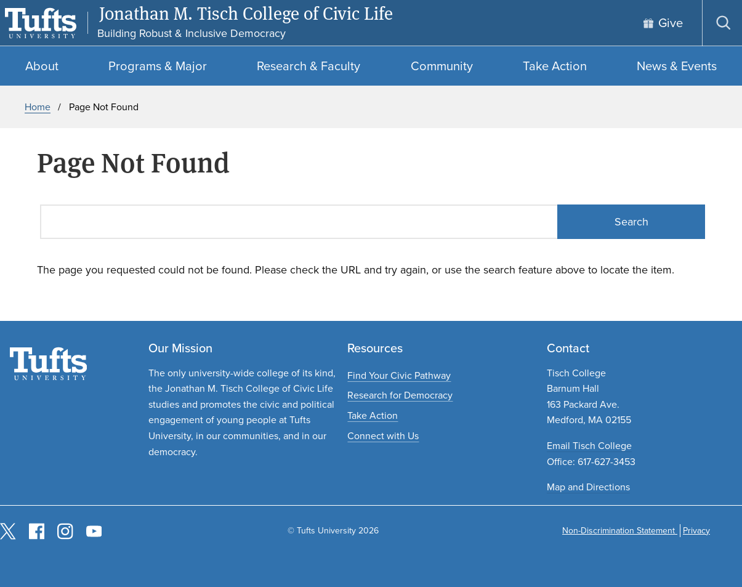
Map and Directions (588, 487)
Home (37, 107)
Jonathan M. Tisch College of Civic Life (246, 13)
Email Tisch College (589, 446)
